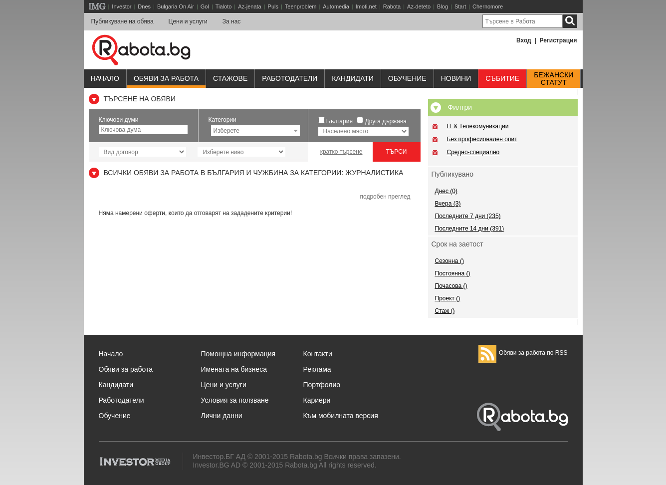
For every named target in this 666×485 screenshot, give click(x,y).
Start (460, 6)
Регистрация (558, 40)
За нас (231, 21)
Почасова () (451, 286)
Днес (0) (446, 191)
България (339, 121)
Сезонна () (449, 261)
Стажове (230, 78)
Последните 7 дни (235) (468, 216)
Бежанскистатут (553, 78)
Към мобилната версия (340, 416)
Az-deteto (419, 6)
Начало (105, 78)
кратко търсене (341, 151)
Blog (442, 6)
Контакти (317, 354)
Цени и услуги (188, 21)
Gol (205, 6)
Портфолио (322, 385)
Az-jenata (249, 6)
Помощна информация (238, 354)
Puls (273, 6)
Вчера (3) (448, 204)
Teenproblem (301, 6)
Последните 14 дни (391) (469, 229)
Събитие (502, 78)
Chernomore (487, 6)
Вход (523, 40)
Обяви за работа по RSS (523, 353)
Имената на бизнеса (234, 369)
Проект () (447, 298)
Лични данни (221, 416)
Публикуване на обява (122, 21)
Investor (121, 6)
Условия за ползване (235, 400)
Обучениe (407, 78)
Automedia (336, 6)
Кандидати (353, 78)
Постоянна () (452, 273)
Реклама (317, 369)
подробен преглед (385, 196)
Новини (456, 78)
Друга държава (386, 121)
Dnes (144, 6)
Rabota (392, 6)
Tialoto (224, 6)
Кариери (317, 400)
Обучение (115, 416)
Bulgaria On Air (175, 6)
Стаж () (445, 311)
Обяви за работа (166, 78)
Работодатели (289, 78)
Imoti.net (366, 6)
